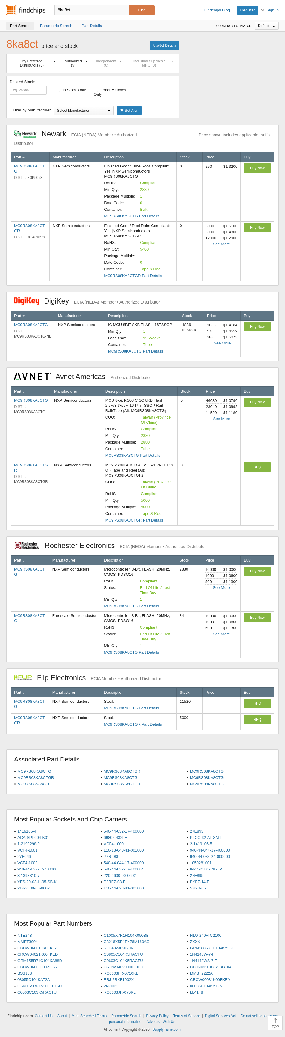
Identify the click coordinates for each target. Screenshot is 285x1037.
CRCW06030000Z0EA (37, 967)
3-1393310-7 (28, 875)
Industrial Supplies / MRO (154, 62)
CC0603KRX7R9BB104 (210, 967)
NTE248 (24, 935)
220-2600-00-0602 (120, 875)
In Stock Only (71, 90)
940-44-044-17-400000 (210, 850)
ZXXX (195, 941)
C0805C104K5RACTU (123, 954)
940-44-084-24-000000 (210, 856)
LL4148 (196, 992)
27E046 (24, 856)
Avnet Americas (82, 376)
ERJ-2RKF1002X (119, 979)
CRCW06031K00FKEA (210, 979)
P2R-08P (112, 856)
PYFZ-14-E (199, 882)
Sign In (273, 10)
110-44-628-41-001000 (124, 888)
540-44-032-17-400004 (124, 869)
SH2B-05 (198, 888)
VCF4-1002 (27, 863)
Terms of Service (186, 1016)
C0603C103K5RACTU (37, 992)
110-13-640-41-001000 (124, 850)
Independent (110, 62)
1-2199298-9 (28, 844)
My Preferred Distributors (39, 62)
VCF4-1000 (114, 844)
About (62, 1016)
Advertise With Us (161, 1022)
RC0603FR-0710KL (121, 973)
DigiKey (87, 301)
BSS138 (24, 973)
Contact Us (43, 1016)
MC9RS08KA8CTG (31, 324)
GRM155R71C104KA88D (39, 960)
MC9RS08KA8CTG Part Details (131, 216)
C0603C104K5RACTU (123, 960)
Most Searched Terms (89, 1016)
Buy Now (257, 168)
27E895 (196, 875)
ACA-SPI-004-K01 (33, 837)
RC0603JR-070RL (120, 992)
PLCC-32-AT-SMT (205, 837)
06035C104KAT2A (206, 986)
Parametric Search (126, 1016)
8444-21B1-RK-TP (206, 869)
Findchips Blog (217, 10)
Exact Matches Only (110, 92)
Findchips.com (25, 10)
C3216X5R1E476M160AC (127, 941)
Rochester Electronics (110, 545)
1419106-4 (26, 831)
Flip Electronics (87, 678)
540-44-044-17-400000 (124, 863)
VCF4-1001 (27, 850)
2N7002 (111, 986)
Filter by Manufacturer (32, 110)
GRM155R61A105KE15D (39, 986)
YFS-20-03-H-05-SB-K (37, 882)
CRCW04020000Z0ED (124, 967)
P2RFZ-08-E (115, 882)
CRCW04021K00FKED (37, 954)
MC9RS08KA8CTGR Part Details (133, 275)
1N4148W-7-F (202, 954)
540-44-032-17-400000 (124, 831)
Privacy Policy (157, 1016)
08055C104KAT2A (33, 979)
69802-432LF (115, 837)
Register (247, 10)
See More (221, 244)
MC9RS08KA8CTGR (122, 771)
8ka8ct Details (164, 45)
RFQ (257, 467)
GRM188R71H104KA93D (212, 948)
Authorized (77, 62)
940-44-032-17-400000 (37, 869)
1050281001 (201, 863)
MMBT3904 (27, 941)
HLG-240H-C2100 (205, 935)
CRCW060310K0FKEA (37, 948)
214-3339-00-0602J (34, 888)
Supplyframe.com (167, 1029)
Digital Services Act (220, 1016)
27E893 (196, 831)
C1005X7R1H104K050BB (126, 935)
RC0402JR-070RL (120, 948)
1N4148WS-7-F (203, 960)
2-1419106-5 (201, 844)
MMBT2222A (201, 973)
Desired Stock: (28, 87)
